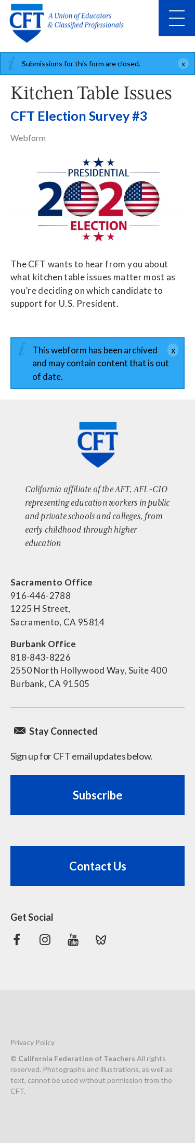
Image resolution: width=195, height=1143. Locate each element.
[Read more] (97, 201)
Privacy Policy (32, 1042)
